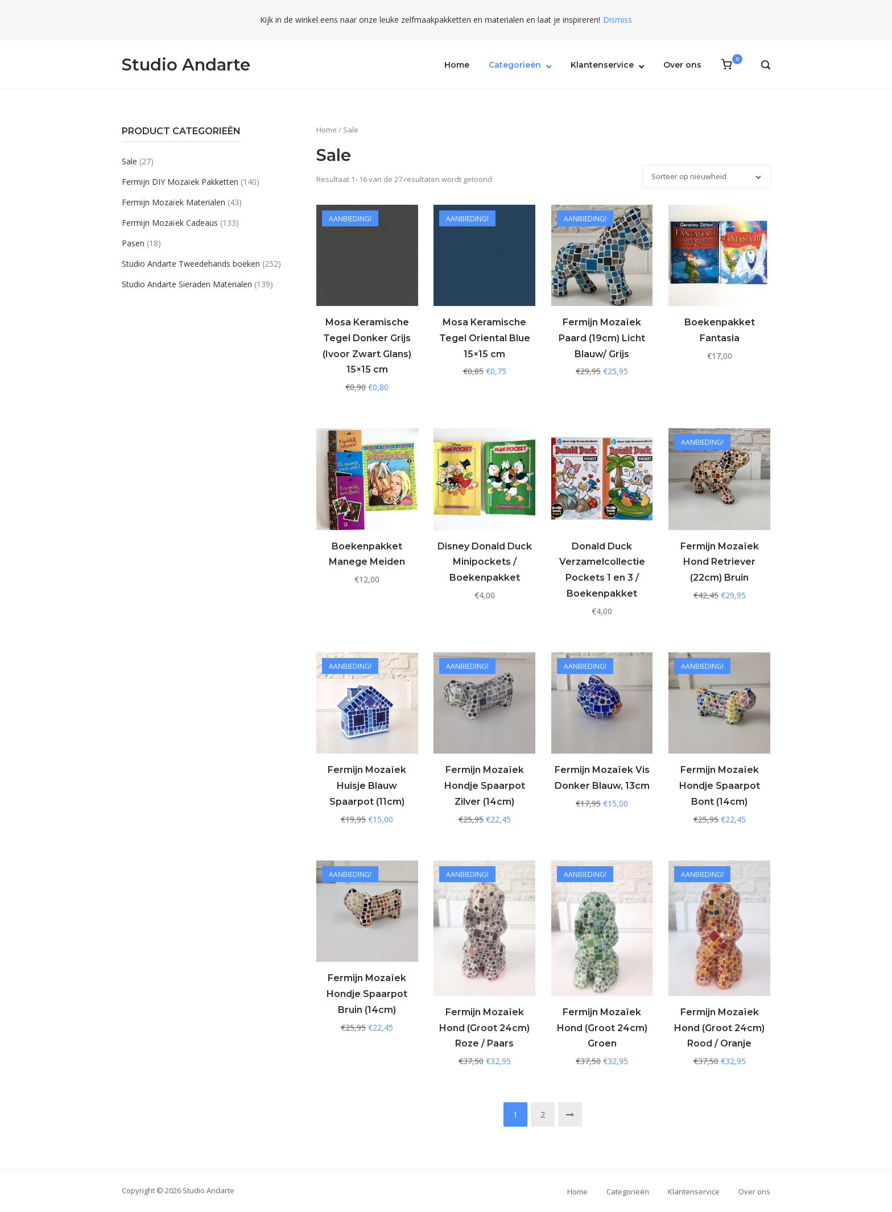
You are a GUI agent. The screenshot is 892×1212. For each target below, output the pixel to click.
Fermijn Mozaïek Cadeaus (170, 222)
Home (456, 65)
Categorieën (515, 65)
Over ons (682, 65)
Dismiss (617, 19)
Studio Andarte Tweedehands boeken (191, 263)
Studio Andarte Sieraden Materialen (187, 284)
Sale (129, 161)
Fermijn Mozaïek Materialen (173, 202)
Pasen (133, 243)
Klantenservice (602, 65)
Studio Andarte (186, 65)
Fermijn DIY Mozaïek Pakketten (180, 181)
